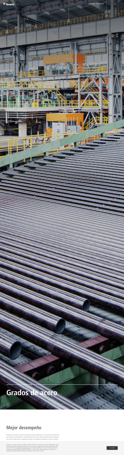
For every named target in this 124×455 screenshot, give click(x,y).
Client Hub (91, 3)
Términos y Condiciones (23, 447)
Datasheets (100, 3)
